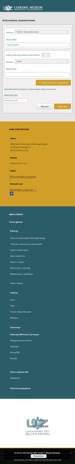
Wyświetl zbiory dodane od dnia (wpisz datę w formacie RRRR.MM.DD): (30, 92)
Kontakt (13, 358)
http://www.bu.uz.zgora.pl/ (23, 189)
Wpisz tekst (11, 39)
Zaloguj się (15, 378)
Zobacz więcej (16, 283)
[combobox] (42, 32)
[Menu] (71, 2)
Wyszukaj (62, 106)
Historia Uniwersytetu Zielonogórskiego (28, 238)
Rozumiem (38, 456)
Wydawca (14, 317)
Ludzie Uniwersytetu (19, 250)
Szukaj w (10, 32)
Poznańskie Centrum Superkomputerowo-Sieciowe (37, 459)
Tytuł (12, 305)
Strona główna (16, 222)
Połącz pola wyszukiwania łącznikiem (23, 55)
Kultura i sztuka (17, 262)
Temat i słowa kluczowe (20, 311)
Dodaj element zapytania (53, 82)
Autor (12, 299)
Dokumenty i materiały (20, 268)
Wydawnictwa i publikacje (21, 274)
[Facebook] (11, 193)
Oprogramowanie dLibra (21, 340)
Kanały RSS (15, 352)
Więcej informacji (53, 453)
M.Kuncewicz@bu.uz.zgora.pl (23, 176)
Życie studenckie (17, 256)
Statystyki (14, 346)
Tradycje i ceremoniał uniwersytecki (26, 244)
